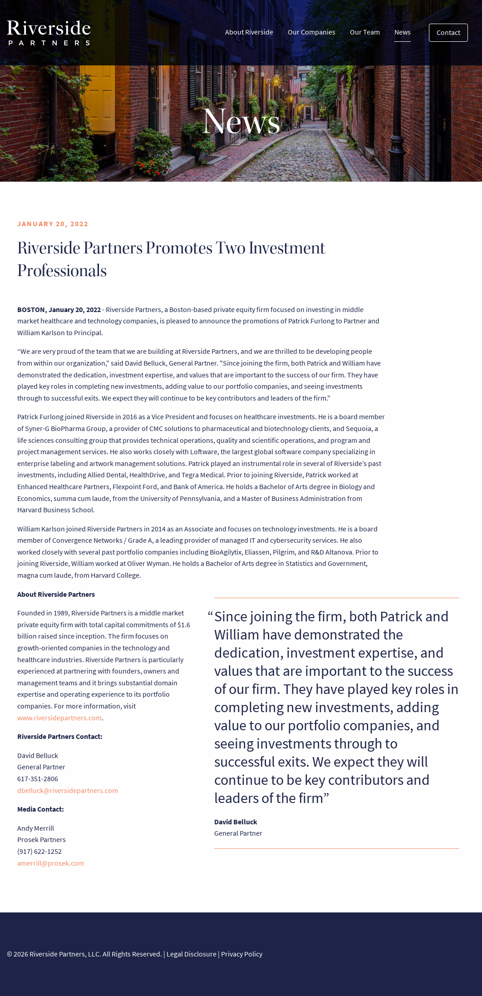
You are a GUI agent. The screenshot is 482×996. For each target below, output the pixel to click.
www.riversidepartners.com (59, 718)
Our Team (365, 32)
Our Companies (311, 32)
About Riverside (249, 32)
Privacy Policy (241, 954)
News (402, 34)
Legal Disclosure (191, 954)
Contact (448, 32)
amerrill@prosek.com (50, 863)
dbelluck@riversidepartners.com (67, 790)
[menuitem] (249, 33)
